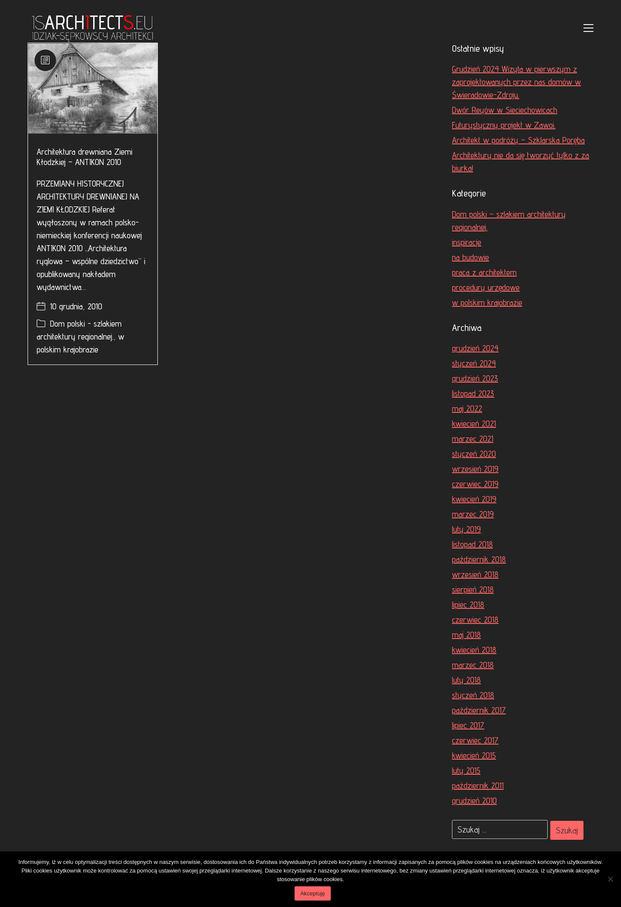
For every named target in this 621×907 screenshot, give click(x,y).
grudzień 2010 (474, 800)
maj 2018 (466, 635)
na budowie (470, 257)
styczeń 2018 (473, 695)
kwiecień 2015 (474, 755)
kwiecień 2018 (474, 650)
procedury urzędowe (486, 287)
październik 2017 (479, 710)
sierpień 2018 (473, 589)
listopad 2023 (473, 393)
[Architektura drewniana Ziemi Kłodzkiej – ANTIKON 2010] (92, 88)
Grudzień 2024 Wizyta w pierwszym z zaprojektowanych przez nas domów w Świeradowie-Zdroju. (516, 82)
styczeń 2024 (474, 363)
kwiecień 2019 (474, 499)
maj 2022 (467, 408)
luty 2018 (466, 680)
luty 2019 (466, 529)
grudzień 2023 (475, 378)
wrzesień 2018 (475, 574)
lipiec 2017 (468, 725)
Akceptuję (312, 893)
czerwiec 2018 (475, 619)
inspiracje (466, 242)
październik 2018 (479, 559)
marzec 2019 (473, 514)
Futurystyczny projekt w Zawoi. (503, 125)
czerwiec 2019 (475, 484)
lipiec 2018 (468, 604)
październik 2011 (478, 785)
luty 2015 (466, 770)
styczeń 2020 (474, 454)
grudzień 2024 (475, 348)
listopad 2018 (472, 544)
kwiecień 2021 (474, 423)
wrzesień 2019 (475, 469)
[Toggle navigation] (588, 28)
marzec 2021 (472, 438)
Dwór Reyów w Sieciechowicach (504, 110)
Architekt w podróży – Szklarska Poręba (518, 140)
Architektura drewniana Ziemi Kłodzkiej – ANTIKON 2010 (84, 156)
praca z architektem (484, 272)
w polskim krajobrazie (487, 302)
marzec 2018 (473, 665)
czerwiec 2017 (475, 740)
